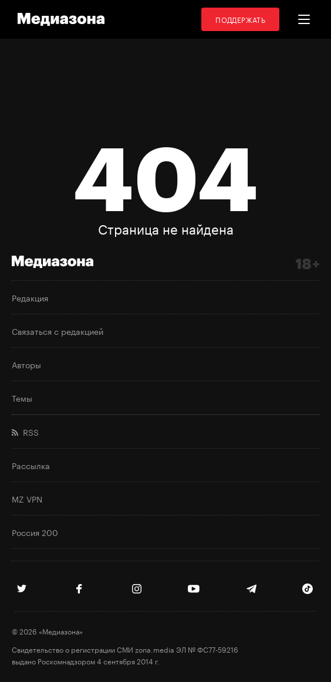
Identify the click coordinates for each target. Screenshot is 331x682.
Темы (22, 397)
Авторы (26, 364)
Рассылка (31, 465)
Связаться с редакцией (57, 330)
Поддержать (240, 19)
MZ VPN (27, 498)
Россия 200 (35, 531)
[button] (304, 19)
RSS (25, 431)
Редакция (30, 297)
